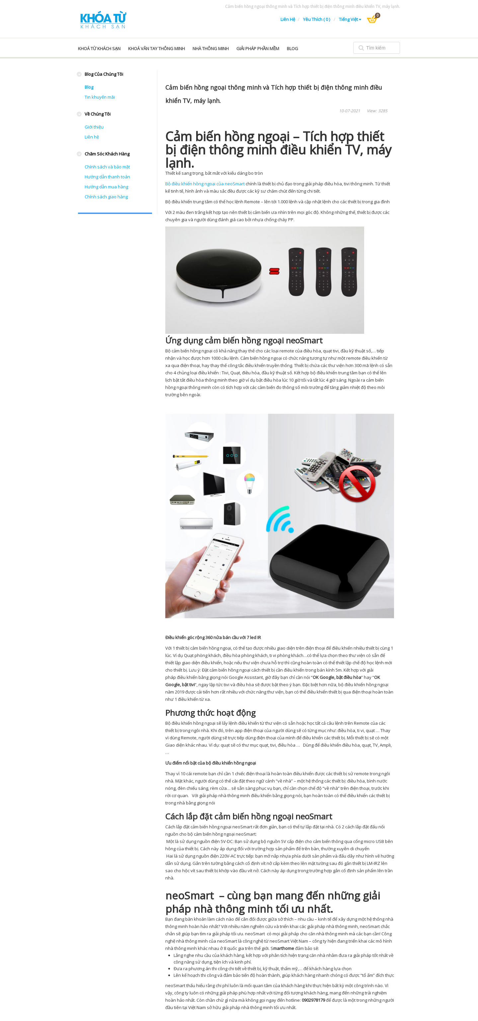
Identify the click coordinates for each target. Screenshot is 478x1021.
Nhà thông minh (211, 48)
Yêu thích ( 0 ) (317, 19)
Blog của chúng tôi (104, 74)
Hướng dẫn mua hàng (106, 187)
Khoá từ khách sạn (99, 48)
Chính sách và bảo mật (107, 167)
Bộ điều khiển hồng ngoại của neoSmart (205, 184)
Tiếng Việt (350, 19)
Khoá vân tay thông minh (156, 48)
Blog (89, 87)
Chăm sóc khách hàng (107, 154)
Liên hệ (287, 19)
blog (292, 48)
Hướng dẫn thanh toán (107, 177)
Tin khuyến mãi (100, 97)
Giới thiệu (94, 127)
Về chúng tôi (98, 114)
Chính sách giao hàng (106, 197)
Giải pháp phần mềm (257, 48)
